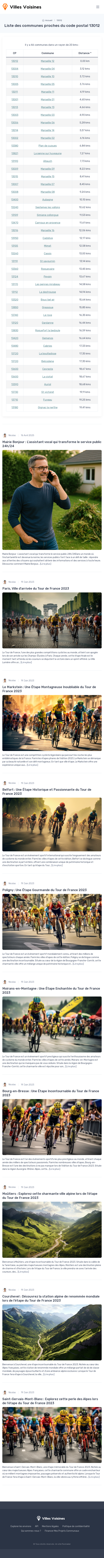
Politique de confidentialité (76, 1526)
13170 (14, 284)
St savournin (47, 261)
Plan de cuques (48, 145)
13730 (14, 392)
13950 (14, 238)
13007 (14, 184)
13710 (14, 399)
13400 (14, 199)
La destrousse (47, 291)
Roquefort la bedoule (47, 330)
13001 (14, 99)
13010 (14, 76)
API (36, 1526)
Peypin (48, 276)
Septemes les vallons (47, 207)
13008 (14, 191)
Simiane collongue (47, 215)
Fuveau (47, 399)
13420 (14, 338)
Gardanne (47, 322)
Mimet (47, 245)
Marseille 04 (48, 68)
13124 (14, 276)
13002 (14, 138)
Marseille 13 (47, 107)
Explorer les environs (21, 1526)
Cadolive (48, 238)
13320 (14, 299)
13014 (14, 130)
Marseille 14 (47, 130)
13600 (14, 368)
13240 (14, 207)
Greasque (47, 307)
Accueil (47, 20)
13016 (14, 230)
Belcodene (47, 361)
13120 (14, 322)
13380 (14, 145)
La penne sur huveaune (48, 153)
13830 (14, 330)
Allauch (47, 161)
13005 (14, 84)
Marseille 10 (47, 76)
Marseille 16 (47, 230)
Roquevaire (47, 268)
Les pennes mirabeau (47, 284)
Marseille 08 (48, 191)
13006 (14, 122)
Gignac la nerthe (47, 407)
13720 (14, 353)
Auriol (47, 384)
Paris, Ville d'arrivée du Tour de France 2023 (35, 588)
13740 (14, 315)
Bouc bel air (47, 299)
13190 (14, 161)
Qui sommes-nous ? (31, 1531)
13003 (14, 114)
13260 (14, 253)
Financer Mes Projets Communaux (62, 1531)
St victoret (47, 392)
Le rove (47, 315)
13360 (14, 268)
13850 (14, 307)
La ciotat (47, 376)
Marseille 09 (48, 168)
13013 (14, 107)
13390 (14, 384)
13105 (14, 245)
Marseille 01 (47, 99)
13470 (14, 222)
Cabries (47, 345)
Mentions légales (50, 1526)
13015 (14, 176)
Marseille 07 (47, 184)
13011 (15, 91)
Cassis (47, 253)
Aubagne (47, 199)
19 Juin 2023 (27, 582)
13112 (15, 291)
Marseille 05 (47, 84)
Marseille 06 (48, 122)
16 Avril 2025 (27, 435)
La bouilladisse (47, 353)
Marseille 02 (48, 138)
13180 (14, 407)
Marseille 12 (47, 61)
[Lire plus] (45, 564)
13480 (14, 345)
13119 (15, 261)
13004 (14, 68)
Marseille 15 (47, 176)
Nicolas (9, 435)
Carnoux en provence (47, 222)
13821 (14, 153)
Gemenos (47, 338)
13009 (14, 168)
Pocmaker (66, 1544)
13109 (14, 215)
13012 (14, 61)
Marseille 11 (47, 91)
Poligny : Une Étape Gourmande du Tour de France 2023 (44, 890)
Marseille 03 (47, 114)
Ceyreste (47, 368)
